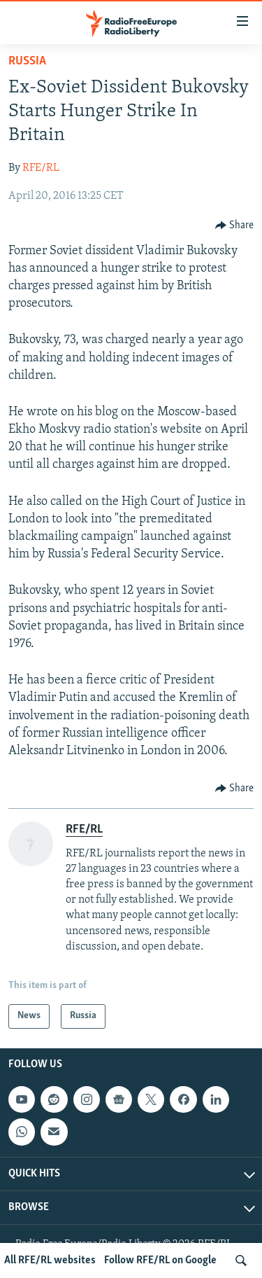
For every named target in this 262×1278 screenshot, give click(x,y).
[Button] (234, 225)
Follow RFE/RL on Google (160, 1260)
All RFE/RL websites (50, 1260)
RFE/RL (40, 168)
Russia (27, 61)
